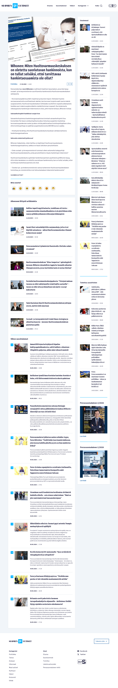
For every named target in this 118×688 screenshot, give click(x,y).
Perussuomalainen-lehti (51, 667)
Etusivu (50, 6)
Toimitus (46, 661)
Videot (72, 6)
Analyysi (12, 661)
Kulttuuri (12, 671)
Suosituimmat (61, 6)
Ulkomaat (12, 664)
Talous (11, 658)
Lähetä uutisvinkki (49, 664)
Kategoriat (83, 6)
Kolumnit (12, 677)
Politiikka (14, 84)
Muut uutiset (13, 667)
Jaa (70, 84)
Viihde (11, 680)
